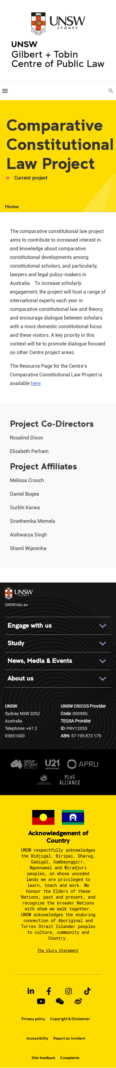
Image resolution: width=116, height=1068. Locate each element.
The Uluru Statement (58, 950)
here (36, 383)
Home (12, 206)
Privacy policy (33, 1019)
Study (15, 643)
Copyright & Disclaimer (70, 1019)
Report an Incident (69, 1038)
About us (20, 678)
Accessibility (37, 1038)
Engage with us (29, 625)
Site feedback (43, 1058)
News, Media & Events (39, 660)
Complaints (69, 1058)
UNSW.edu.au (19, 597)
